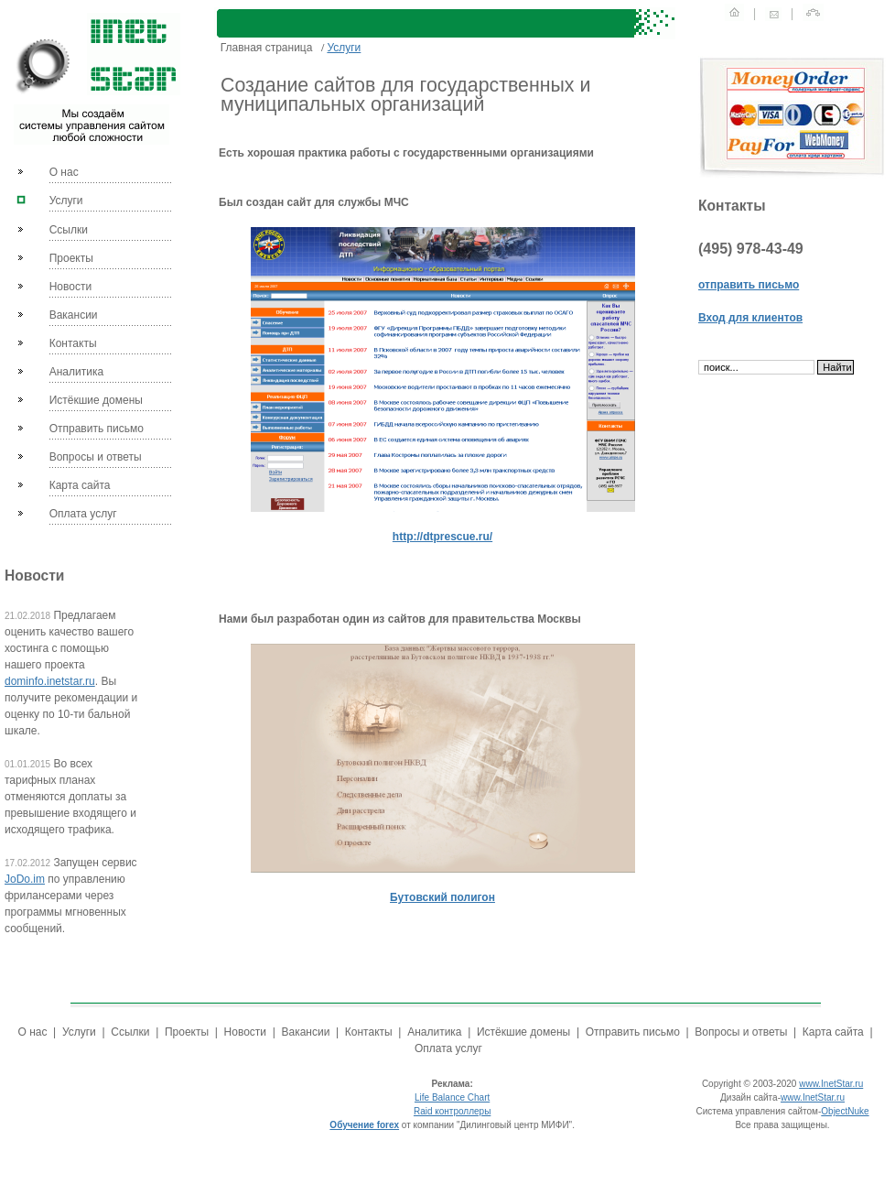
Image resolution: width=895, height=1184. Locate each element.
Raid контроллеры (452, 1111)
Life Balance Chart (452, 1097)
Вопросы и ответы (95, 457)
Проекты (71, 258)
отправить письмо (748, 284)
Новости (70, 286)
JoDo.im (25, 879)
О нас (64, 172)
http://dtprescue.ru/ (442, 536)
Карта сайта (80, 485)
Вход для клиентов (750, 317)
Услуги (66, 200)
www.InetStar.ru (831, 1084)
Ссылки (68, 229)
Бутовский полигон (442, 897)
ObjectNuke (844, 1111)
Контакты (73, 343)
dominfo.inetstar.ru (50, 681)
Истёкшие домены (96, 400)
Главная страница (266, 47)
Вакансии (73, 315)
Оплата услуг (83, 513)
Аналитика (76, 371)
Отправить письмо (96, 428)
